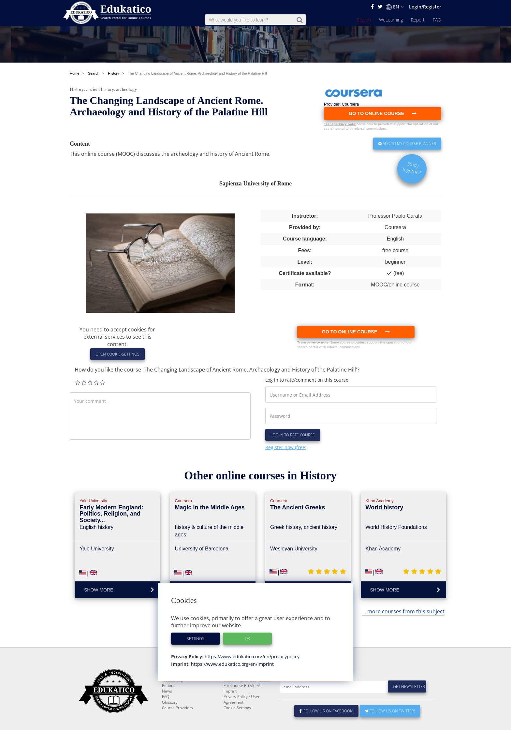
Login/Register (425, 7)
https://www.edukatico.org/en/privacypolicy (251, 656)
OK (247, 638)
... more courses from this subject (403, 611)
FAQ (437, 20)
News (167, 714)
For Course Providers (242, 708)
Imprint (230, 714)
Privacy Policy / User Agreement (242, 722)
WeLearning (391, 20)
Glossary (170, 725)
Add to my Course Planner (407, 143)
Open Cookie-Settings (117, 354)
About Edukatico (238, 697)
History (77, 89)
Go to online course (355, 331)
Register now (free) (285, 447)
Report (418, 20)
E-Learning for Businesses (247, 703)
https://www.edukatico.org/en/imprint (232, 664)
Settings (195, 638)
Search (364, 20)
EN (394, 7)
